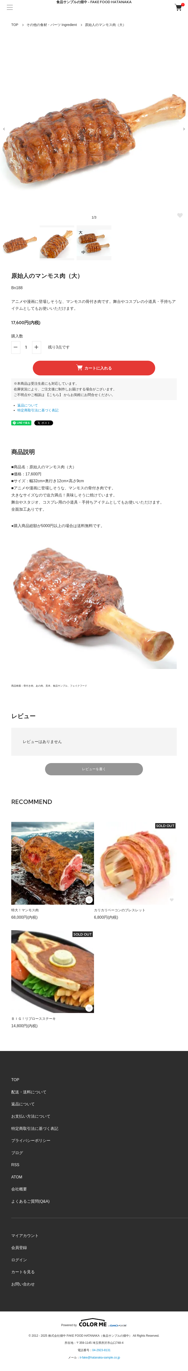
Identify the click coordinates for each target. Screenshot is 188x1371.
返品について (27, 405)
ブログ (17, 1153)
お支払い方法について (30, 1116)
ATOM (16, 1177)
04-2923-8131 (101, 1350)
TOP (14, 25)
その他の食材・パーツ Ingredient (51, 25)
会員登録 (19, 1248)
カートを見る (23, 1272)
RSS (15, 1165)
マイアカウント (25, 1236)
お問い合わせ (23, 1284)
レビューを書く (94, 769)
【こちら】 (54, 395)
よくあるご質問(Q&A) (30, 1201)
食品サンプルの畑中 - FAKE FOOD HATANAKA (94, 2)
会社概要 (19, 1189)
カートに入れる (94, 367)
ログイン (19, 1260)
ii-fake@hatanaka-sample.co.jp (100, 1357)
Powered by (94, 1322)
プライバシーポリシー (30, 1140)
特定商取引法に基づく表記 (38, 410)
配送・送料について (29, 1092)
